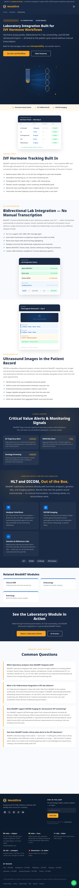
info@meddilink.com (9, 846)
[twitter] (9, 812)
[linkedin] (4, 812)
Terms (15, 884)
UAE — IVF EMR (8, 867)
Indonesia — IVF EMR (10, 871)
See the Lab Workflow (16, 53)
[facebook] (14, 812)
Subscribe (52, 815)
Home (5, 12)
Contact (41, 884)
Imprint (35, 884)
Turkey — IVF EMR (45, 871)
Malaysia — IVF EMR (55, 867)
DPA (30, 884)
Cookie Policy (23, 884)
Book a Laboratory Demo (31, 633)
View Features (41, 53)
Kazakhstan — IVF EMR (22, 867)
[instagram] (18, 812)
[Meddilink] (23, 800)
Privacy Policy (68, 822)
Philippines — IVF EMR (39, 867)
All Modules (54, 634)
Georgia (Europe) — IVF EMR (28, 871)
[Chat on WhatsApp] (74, 883)
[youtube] (23, 812)
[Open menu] (74, 7)
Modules (12, 12)
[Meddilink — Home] (11, 6)
